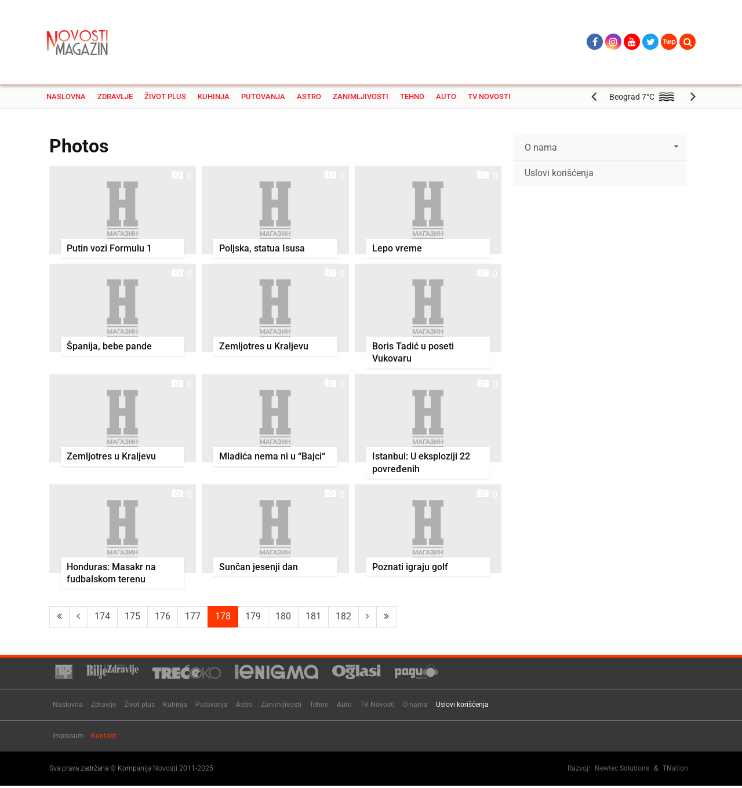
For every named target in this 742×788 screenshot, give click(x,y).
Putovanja (263, 98)
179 (253, 617)
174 (102, 617)
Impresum (68, 737)
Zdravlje (115, 98)
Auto (446, 98)
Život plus (165, 98)
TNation (675, 769)
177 (193, 617)
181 (313, 617)
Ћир (669, 42)
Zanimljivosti (360, 98)
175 (132, 617)
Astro (309, 98)
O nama (541, 148)
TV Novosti (489, 98)
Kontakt (103, 737)
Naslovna (66, 98)
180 (283, 617)
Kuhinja (214, 98)
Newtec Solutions (622, 769)
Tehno (412, 98)
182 (343, 617)
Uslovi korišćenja (559, 174)
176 (162, 617)
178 (223, 617)
